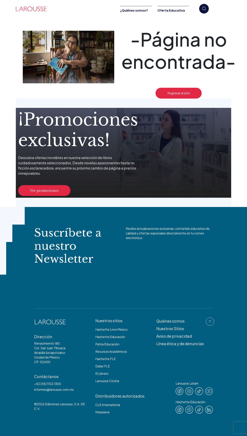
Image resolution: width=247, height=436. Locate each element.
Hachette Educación (110, 337)
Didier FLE (102, 366)
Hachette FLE (105, 359)
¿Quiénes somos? (134, 10)
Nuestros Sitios (170, 328)
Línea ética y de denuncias (180, 343)
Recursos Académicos (111, 351)
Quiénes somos (170, 320)
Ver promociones (44, 190)
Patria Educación (107, 344)
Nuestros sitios (109, 320)
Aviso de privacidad (174, 336)
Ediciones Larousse (59, 404)
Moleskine (102, 412)
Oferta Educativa (171, 10)
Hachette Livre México (111, 329)
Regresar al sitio (178, 93)
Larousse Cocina (107, 381)
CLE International (107, 405)
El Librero (101, 373)
